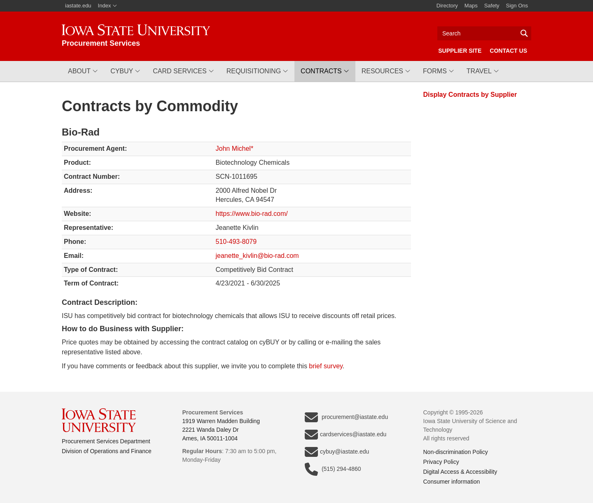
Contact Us (508, 50)
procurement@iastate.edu (346, 417)
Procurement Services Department (106, 441)
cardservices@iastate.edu (345, 434)
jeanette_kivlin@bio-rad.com (257, 255)
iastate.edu (78, 5)
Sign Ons (517, 5)
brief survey (326, 366)
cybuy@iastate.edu (337, 452)
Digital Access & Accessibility (460, 471)
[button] (83, 71)
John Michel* (235, 148)
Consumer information (451, 481)
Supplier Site (459, 50)
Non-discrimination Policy (455, 452)
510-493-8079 (236, 241)
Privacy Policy (441, 462)
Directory (447, 5)
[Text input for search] (484, 33)
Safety (492, 5)
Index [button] (107, 5)
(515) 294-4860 (333, 469)
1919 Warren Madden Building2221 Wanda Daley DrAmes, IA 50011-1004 (221, 430)
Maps (471, 5)
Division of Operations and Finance (107, 451)
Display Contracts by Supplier (470, 94)
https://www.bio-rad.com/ (252, 213)
